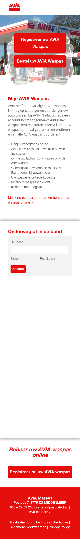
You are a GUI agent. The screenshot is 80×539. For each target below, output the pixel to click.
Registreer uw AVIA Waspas (40, 43)
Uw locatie (18, 242)
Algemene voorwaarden (29, 527)
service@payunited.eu (52, 507)
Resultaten (47, 259)
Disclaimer (60, 522)
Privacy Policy (59, 527)
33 (25, 507)
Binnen (15, 259)
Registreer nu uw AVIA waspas (40, 472)
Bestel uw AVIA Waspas (40, 62)
